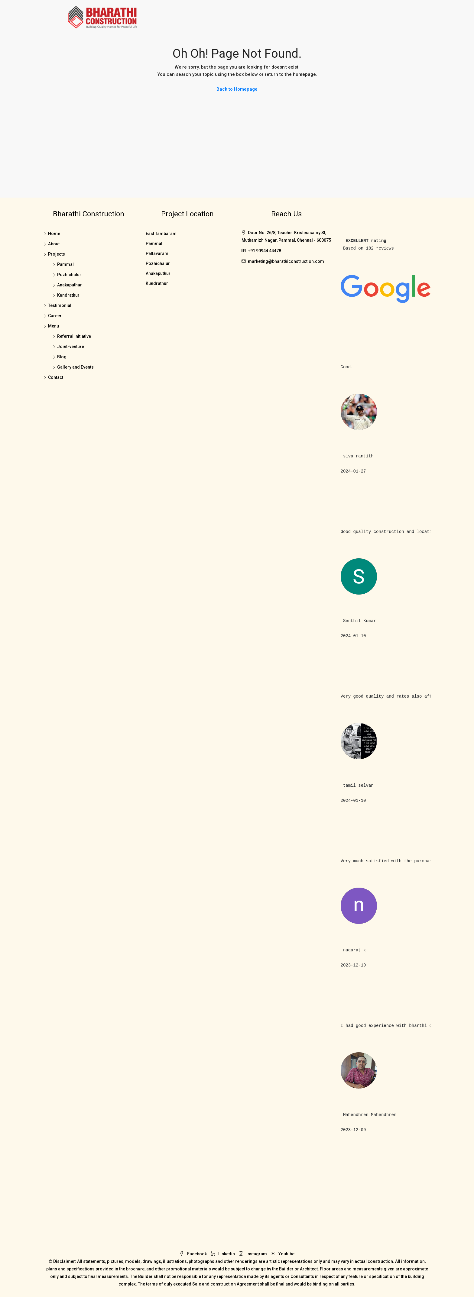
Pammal (65, 264)
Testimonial (59, 305)
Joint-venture (70, 346)
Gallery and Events (75, 367)
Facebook (194, 1253)
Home (54, 233)
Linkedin (223, 1253)
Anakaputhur (69, 284)
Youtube (282, 1253)
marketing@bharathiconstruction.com (286, 261)
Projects (56, 254)
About (54, 243)
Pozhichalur (69, 274)
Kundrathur (68, 295)
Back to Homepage (237, 89)
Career (55, 315)
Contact (55, 377)
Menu (53, 326)
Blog (62, 356)
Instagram (253, 1253)
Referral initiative (74, 336)
